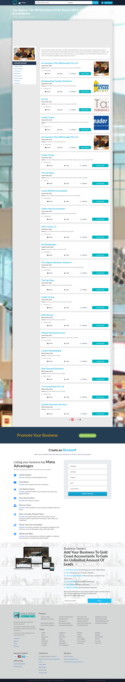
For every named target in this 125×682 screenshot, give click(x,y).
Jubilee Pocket (18, 66)
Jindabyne (80, 637)
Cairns (61, 639)
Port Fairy (98, 641)
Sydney (43, 632)
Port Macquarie (63, 645)
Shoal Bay (62, 641)
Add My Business (87, 435)
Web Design (42, 667)
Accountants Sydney (65, 623)
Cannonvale (17, 71)
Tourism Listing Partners (66, 617)
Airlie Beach (62, 643)
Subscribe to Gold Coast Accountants (49, 659)
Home (15, 17)
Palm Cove (98, 643)
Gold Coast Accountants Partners (73, 662)
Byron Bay (62, 637)
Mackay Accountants (83, 619)
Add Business (108, 2)
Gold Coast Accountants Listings (95, 680)
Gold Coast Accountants (84, 623)
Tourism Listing (45, 617)
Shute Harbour (18, 68)
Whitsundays (18, 76)
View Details (85, 73)
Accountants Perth (82, 625)
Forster (97, 639)
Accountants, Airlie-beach (26, 17)
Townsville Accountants (102, 621)
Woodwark (17, 73)
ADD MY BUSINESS (19, 664)
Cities (15, 643)
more (79, 420)
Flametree (17, 83)
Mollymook (80, 643)
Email (47, 73)
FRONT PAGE (18, 666)
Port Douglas (81, 639)
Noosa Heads (99, 637)
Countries (16, 638)
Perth (43, 635)
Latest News (42, 664)
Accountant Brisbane (101, 623)
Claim (60, 73)
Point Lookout (81, 641)
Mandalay (17, 80)
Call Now (72, 73)
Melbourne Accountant (47, 619)
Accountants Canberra (47, 623)
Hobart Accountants (101, 619)
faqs (45, 670)
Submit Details (87, 494)
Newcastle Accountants (66, 625)
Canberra (97, 635)
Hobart (79, 635)
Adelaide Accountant (101, 617)
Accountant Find (82, 617)
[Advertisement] (62, 33)
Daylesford (44, 641)
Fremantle (44, 643)
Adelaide (97, 632)
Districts (16, 646)
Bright (43, 639)
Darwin (61, 635)
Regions (16, 641)
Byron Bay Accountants (47, 625)
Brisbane (79, 632)
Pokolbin (44, 645)
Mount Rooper (18, 78)
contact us (54, 656)
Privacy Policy (43, 672)
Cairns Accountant (82, 621)
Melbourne (62, 632)
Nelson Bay (44, 637)
